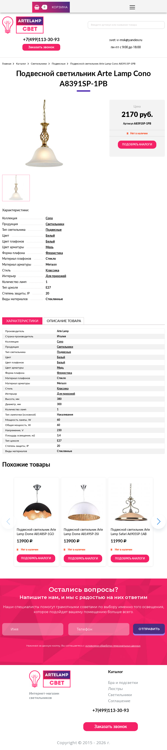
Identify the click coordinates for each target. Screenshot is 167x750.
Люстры (115, 689)
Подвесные (59, 63)
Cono (49, 218)
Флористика (54, 253)
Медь (49, 247)
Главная (6, 63)
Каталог (21, 63)
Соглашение (119, 701)
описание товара (64, 321)
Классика (52, 270)
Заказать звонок (41, 47)
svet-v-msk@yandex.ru (125, 40)
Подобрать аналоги (137, 144)
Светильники (39, 63)
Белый (50, 235)
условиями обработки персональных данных (112, 645)
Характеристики (22, 321)
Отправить (149, 629)
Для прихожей (56, 276)
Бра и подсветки (123, 683)
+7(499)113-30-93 (41, 40)
